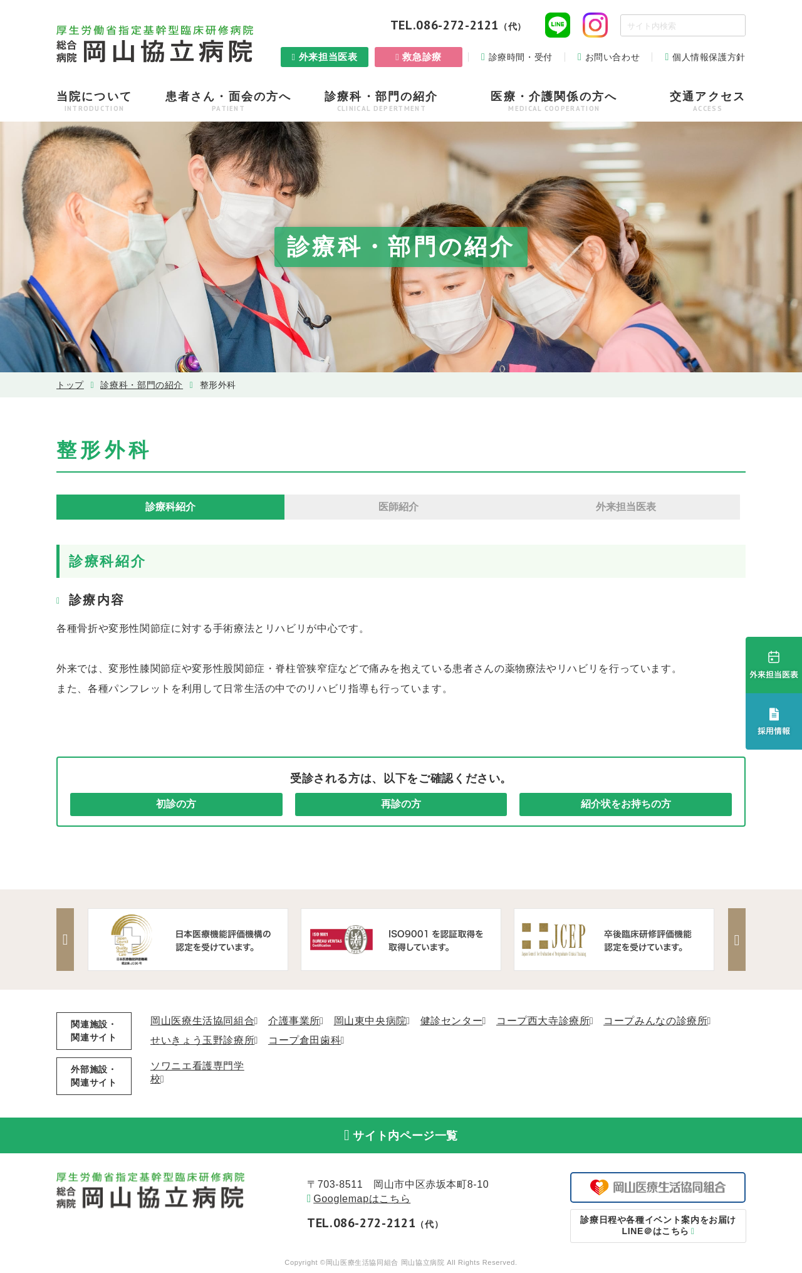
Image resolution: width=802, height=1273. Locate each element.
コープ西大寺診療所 (543, 1020)
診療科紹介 (170, 506)
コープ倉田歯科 (304, 1040)
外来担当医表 (328, 56)
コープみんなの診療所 (655, 1020)
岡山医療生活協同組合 (202, 1020)
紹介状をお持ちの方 (626, 804)
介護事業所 (294, 1020)
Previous (65, 939)
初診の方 (176, 804)
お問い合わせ (612, 57)
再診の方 (401, 804)
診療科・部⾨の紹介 (141, 384)
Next (736, 939)
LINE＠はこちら (658, 1226)
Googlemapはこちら (361, 1200)
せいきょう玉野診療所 (202, 1040)
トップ (70, 384)
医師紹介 (398, 506)
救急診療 (422, 56)
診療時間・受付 (521, 57)
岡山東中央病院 (370, 1020)
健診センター (451, 1020)
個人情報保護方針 (709, 57)
